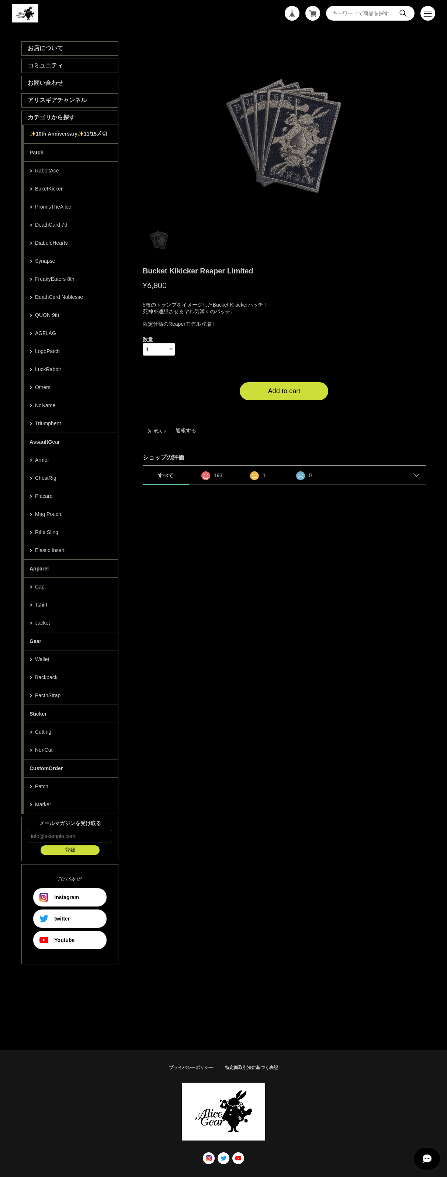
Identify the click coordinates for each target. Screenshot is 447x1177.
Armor (42, 460)
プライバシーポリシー (191, 1067)
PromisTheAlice (53, 207)
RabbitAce (47, 171)
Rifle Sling (46, 532)
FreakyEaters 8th (54, 279)
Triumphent (48, 423)
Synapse (45, 261)
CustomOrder (46, 768)
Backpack (46, 677)
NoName (45, 405)
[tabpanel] (284, 131)
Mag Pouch (48, 514)
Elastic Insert (50, 550)
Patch (37, 153)
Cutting (43, 732)
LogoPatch (47, 351)
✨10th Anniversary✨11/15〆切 (68, 134)
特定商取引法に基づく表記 (251, 1067)
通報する (186, 430)
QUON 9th (47, 315)
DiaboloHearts (51, 243)
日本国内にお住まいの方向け (284, 409)
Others (43, 387)
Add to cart (284, 391)
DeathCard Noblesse (59, 297)
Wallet (42, 659)
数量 (148, 339)
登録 (70, 850)
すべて (165, 475)
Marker (43, 804)
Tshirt (41, 605)
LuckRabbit (48, 369)
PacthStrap (47, 695)
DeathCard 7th (52, 225)
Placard (43, 496)
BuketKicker (49, 189)
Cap (40, 587)
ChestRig (45, 478)
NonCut (43, 750)
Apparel (39, 569)
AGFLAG (45, 333)
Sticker (38, 714)
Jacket (42, 623)
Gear (35, 641)
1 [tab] (159, 239)
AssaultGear (45, 442)
